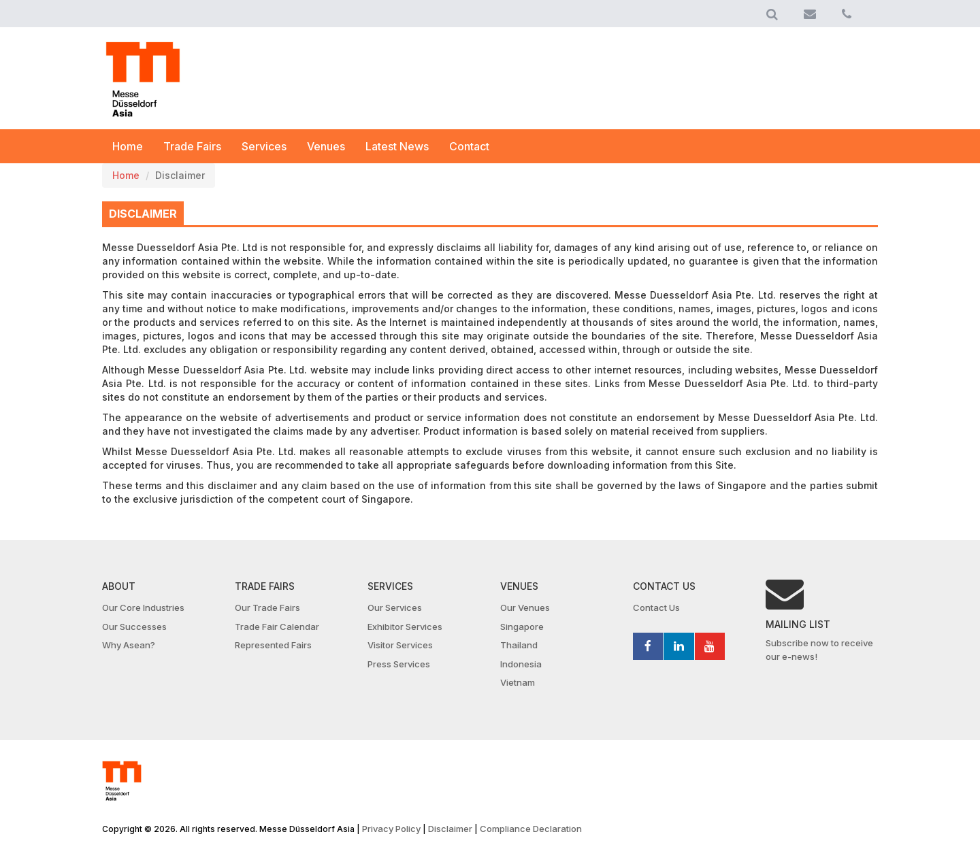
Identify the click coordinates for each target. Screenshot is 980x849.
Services (264, 146)
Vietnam (517, 682)
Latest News (397, 146)
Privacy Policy (391, 828)
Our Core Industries (143, 607)
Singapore (522, 626)
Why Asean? (128, 644)
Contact (469, 146)
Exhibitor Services (405, 626)
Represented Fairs (273, 644)
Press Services (399, 664)
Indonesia (521, 664)
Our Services (395, 607)
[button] (772, 13)
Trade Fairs (192, 146)
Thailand (519, 644)
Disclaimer (450, 828)
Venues (326, 146)
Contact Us (656, 607)
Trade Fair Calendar (277, 626)
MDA (142, 79)
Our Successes (134, 626)
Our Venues (525, 607)
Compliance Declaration (531, 828)
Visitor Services (400, 644)
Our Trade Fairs (267, 607)
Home (127, 146)
